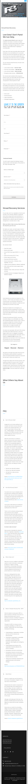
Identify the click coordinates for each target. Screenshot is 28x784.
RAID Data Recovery (7, 741)
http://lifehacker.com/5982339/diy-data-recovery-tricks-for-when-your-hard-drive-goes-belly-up (13, 478)
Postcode (6, 148)
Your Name (7, 115)
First (5, 122)
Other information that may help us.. (12, 183)
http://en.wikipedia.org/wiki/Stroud (15, 718)
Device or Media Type (9, 169)
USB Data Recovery (7, 743)
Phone (6, 141)
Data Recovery (14, 774)
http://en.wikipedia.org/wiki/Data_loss (12, 600)
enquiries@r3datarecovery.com (11, 763)
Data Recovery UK (14, 9)
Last (5, 128)
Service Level (7, 176)
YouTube (13, 752)
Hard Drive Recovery (7, 740)
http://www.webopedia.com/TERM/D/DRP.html (14, 666)
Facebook (8, 752)
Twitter (10, 752)
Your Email (7, 133)
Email (5, 752)
